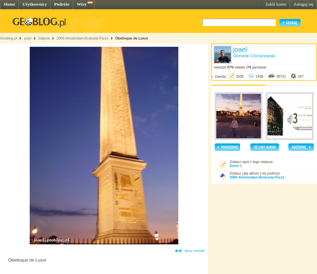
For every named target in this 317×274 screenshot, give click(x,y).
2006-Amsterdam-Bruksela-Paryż (82, 38)
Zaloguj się (303, 4)
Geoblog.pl (8, 38)
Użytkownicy (34, 4)
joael (27, 38)
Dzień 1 (235, 166)
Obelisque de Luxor (131, 38)
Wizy (82, 4)
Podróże (62, 4)
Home (9, 4)
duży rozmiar (195, 251)
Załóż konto (275, 4)
